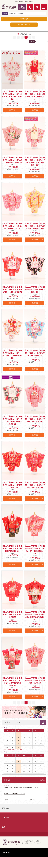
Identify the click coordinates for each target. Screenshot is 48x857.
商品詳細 (12, 110)
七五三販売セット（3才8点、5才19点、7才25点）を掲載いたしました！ (22, 800)
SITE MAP (6, 808)
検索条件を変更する (24, 24)
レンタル (5, 817)
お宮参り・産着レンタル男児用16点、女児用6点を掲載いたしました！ (21, 788)
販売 (3, 827)
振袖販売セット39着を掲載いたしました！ (14, 794)
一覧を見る (41, 780)
